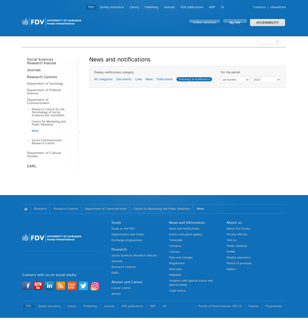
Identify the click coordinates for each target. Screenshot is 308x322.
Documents (124, 79)
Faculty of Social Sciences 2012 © (220, 306)
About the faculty (238, 228)
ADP (212, 7)
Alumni (116, 293)
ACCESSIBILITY (267, 22)
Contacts (259, 7)
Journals (169, 7)
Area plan (175, 269)
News (35, 130)
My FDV (235, 22)
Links (138, 79)
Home (25, 209)
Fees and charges (181, 257)
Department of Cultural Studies (44, 154)
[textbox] (255, 41)
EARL (32, 166)
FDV (91, 7)
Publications (165, 79)
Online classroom (204, 22)
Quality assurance (112, 7)
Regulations (177, 263)
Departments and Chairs (127, 234)
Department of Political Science (44, 92)
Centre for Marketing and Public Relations (49, 123)
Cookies (254, 306)
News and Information (187, 222)
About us (234, 222)
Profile (231, 251)
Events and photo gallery (185, 234)
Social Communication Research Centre (47, 142)
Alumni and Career (127, 282)
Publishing (151, 7)
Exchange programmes (126, 240)
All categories (103, 79)
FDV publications (192, 7)
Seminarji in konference (194, 79)
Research (40, 208)
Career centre (120, 288)
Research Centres (42, 77)
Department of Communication (38, 101)
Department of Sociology (45, 83)
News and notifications (184, 228)
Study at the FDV (123, 228)
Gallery (231, 269)
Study (116, 222)
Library (134, 7)
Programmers (274, 306)
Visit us (232, 240)
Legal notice (177, 290)
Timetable (175, 240)
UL (223, 7)
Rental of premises (239, 263)
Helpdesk (175, 274)
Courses (174, 251)
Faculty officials (237, 234)
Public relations (237, 246)
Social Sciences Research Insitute (41, 61)
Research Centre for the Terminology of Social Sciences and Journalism (48, 112)
